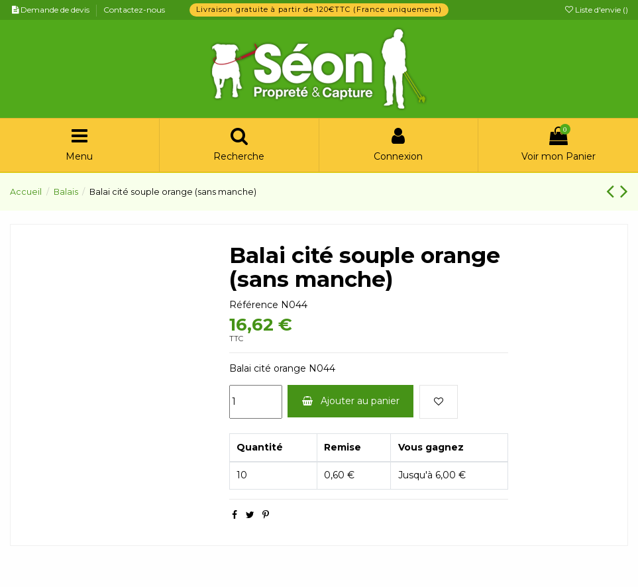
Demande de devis (56, 10)
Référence (253, 305)
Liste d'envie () (596, 10)
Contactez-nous (134, 10)
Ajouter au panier (350, 401)
